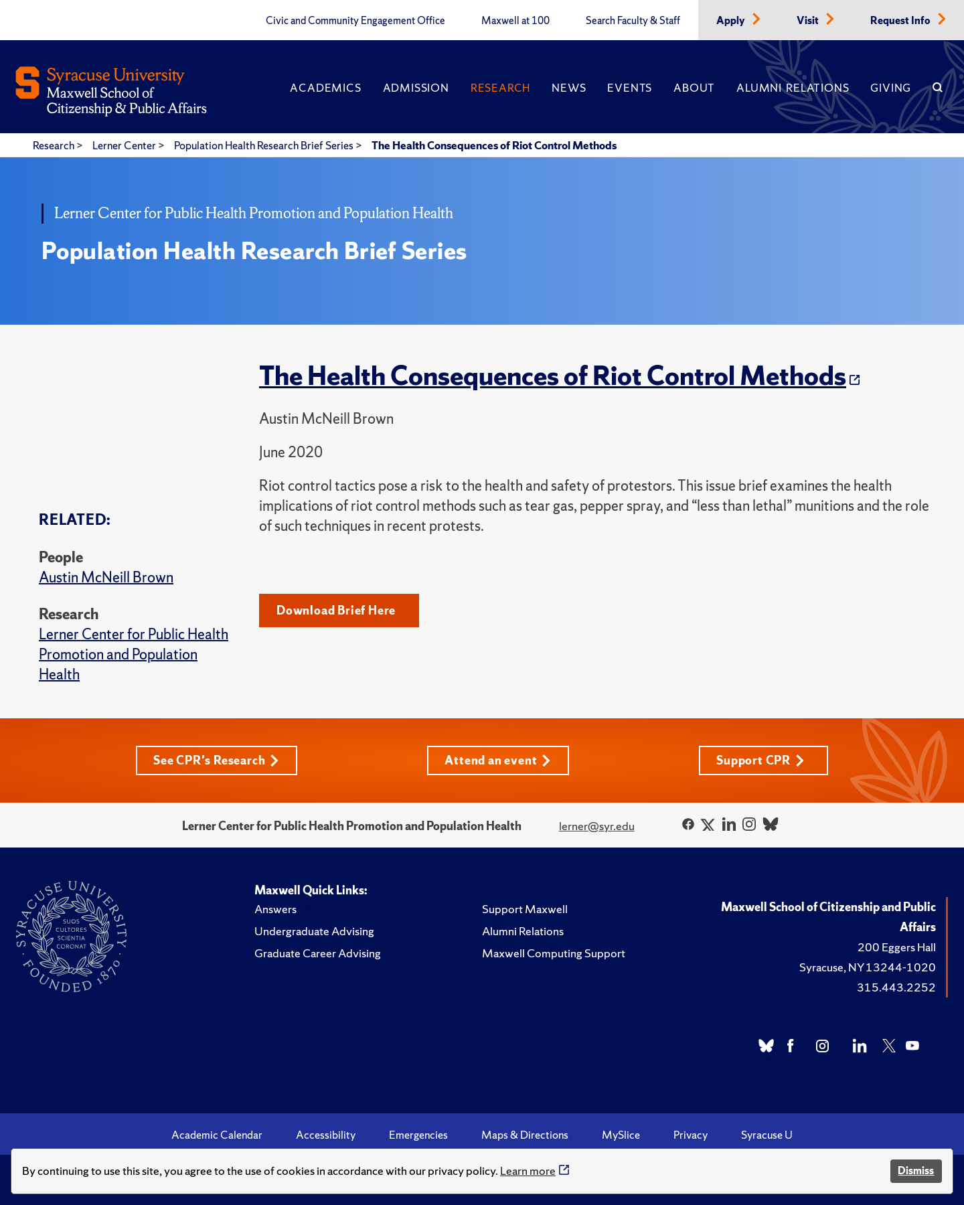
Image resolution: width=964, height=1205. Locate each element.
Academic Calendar (216, 1134)
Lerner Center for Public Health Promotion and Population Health (133, 654)
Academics (325, 87)
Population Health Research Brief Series (264, 145)
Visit (809, 20)
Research (500, 87)
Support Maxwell (525, 908)
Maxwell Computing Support (553, 953)
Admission (416, 87)
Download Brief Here (336, 610)
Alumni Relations (792, 87)
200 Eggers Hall (897, 947)
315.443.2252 (896, 987)
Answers (275, 908)
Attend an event (498, 760)
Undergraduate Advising (314, 931)
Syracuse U (767, 1134)
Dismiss (916, 1170)
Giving (890, 87)
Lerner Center (125, 145)
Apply (731, 20)
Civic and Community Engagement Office (355, 20)
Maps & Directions (524, 1134)
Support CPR (760, 760)
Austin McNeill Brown (106, 577)
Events (629, 87)
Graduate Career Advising (317, 953)
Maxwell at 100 (515, 20)
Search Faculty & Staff (633, 20)
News (569, 87)
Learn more (528, 1170)
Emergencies (418, 1134)
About (694, 87)
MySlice (621, 1134)
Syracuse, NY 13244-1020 (867, 967)
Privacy (690, 1134)
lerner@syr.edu (597, 825)
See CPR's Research (216, 760)
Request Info (901, 20)
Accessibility (325, 1134)
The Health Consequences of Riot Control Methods (494, 145)
